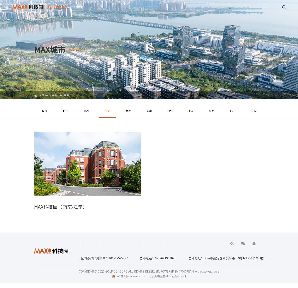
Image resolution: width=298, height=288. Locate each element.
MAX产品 (168, 7)
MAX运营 (213, 7)
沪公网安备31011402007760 (131, 282)
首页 (42, 95)
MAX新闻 (145, 7)
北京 (65, 110)
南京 (107, 110)
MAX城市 (191, 7)
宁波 (253, 110)
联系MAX (259, 7)
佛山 (232, 110)
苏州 (149, 110)
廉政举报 (236, 7)
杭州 (211, 110)
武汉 (128, 110)
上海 (190, 110)
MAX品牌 (123, 7)
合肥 (169, 110)
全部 (44, 110)
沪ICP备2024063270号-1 (207, 277)
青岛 (86, 110)
